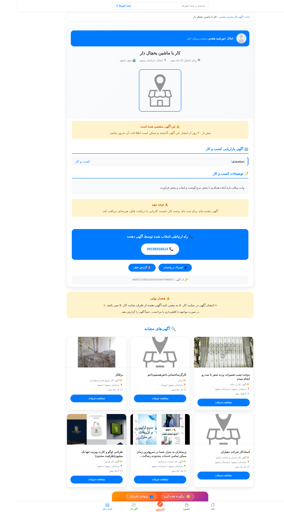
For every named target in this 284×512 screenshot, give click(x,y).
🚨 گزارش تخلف (124, 267)
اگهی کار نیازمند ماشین (213, 16)
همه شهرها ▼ (105, 5)
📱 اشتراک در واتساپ (157, 267)
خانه (229, 16)
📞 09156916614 (142, 249)
